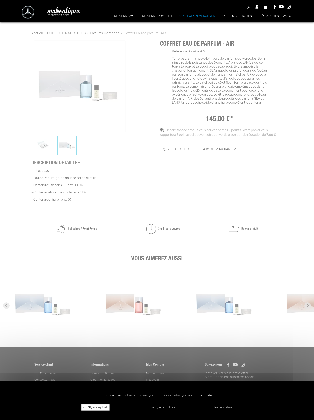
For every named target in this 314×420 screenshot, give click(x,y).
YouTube (281, 6)
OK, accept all (95, 407)
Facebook (274, 6)
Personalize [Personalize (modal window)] (223, 407)
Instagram (289, 6)
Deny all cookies (160, 407)
